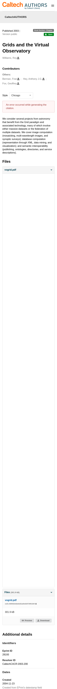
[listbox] (21, 95)
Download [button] (43, 620)
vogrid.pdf (11, 600)
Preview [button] (27, 620)
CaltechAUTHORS (16, 16)
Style (5, 95)
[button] (28, 169)
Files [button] (28, 592)
